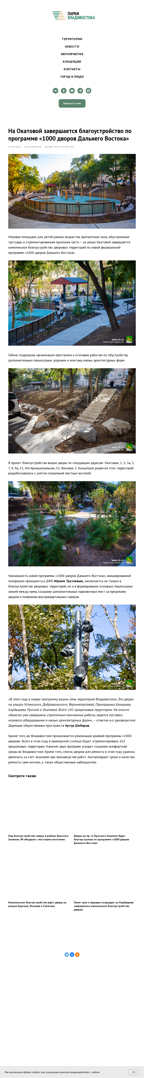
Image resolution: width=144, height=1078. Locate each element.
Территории (72, 39)
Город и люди (72, 76)
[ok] (64, 91)
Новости (72, 46)
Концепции (72, 61)
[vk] (55, 91)
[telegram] (80, 91)
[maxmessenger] (88, 91)
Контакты (72, 69)
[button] (72, 103)
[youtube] (72, 91)
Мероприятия (72, 54)
